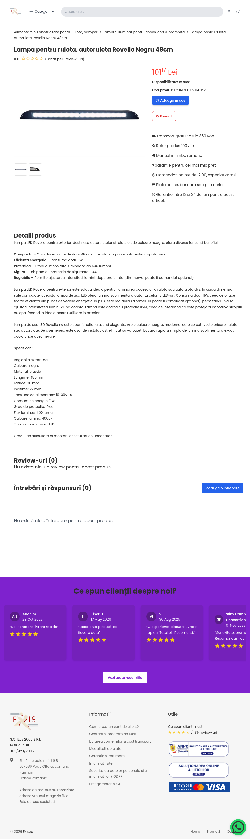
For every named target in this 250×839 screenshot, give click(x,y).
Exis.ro (28, 831)
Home (195, 831)
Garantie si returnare (107, 756)
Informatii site (100, 763)
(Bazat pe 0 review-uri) (64, 59)
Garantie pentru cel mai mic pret (185, 165)
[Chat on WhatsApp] (238, 827)
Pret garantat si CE (105, 784)
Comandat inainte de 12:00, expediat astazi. (196, 175)
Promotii (213, 831)
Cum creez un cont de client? (114, 726)
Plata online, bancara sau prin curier (189, 185)
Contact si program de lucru (113, 734)
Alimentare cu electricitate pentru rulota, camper (55, 32)
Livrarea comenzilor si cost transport (120, 741)
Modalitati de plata (105, 748)
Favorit (164, 116)
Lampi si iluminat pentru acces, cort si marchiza (144, 32)
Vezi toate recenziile (125, 677)
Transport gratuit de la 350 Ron (184, 136)
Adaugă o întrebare (223, 488)
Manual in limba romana (178, 155)
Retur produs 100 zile (174, 146)
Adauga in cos (170, 100)
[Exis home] (16, 12)
